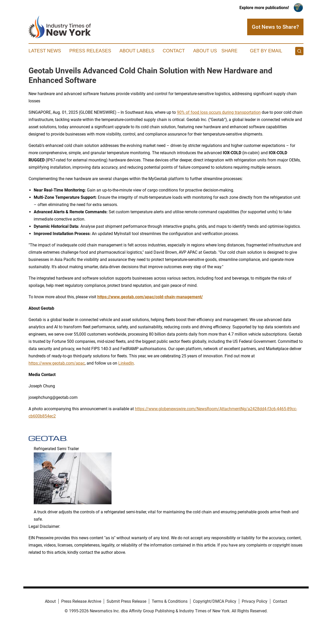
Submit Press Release (126, 601)
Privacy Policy (254, 601)
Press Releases (90, 50)
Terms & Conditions (170, 601)
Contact (174, 50)
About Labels (136, 50)
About (50, 601)
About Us (205, 50)
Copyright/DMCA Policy (214, 601)
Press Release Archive (81, 601)
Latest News (45, 50)
